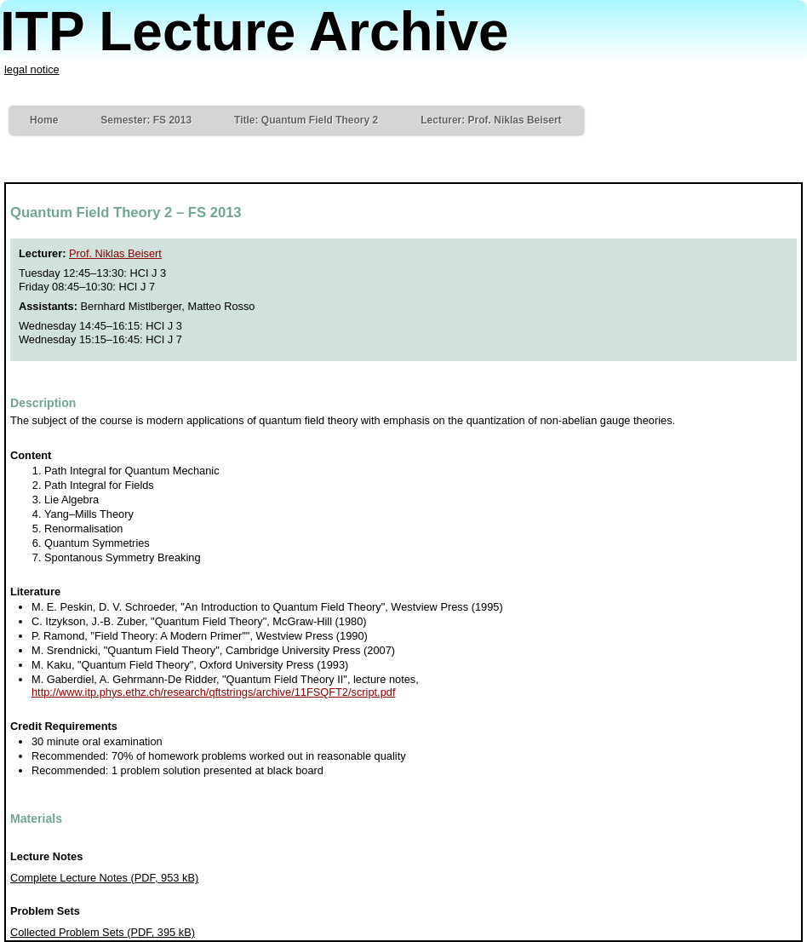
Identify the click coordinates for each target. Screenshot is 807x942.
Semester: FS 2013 (146, 120)
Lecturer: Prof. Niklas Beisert (491, 120)
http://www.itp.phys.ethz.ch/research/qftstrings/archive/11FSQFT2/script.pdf (213, 692)
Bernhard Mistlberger (131, 306)
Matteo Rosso (221, 306)
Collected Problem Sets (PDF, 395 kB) (102, 932)
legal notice (32, 69)
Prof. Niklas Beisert (115, 253)
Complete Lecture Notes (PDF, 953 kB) (104, 877)
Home (44, 120)
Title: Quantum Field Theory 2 (306, 120)
